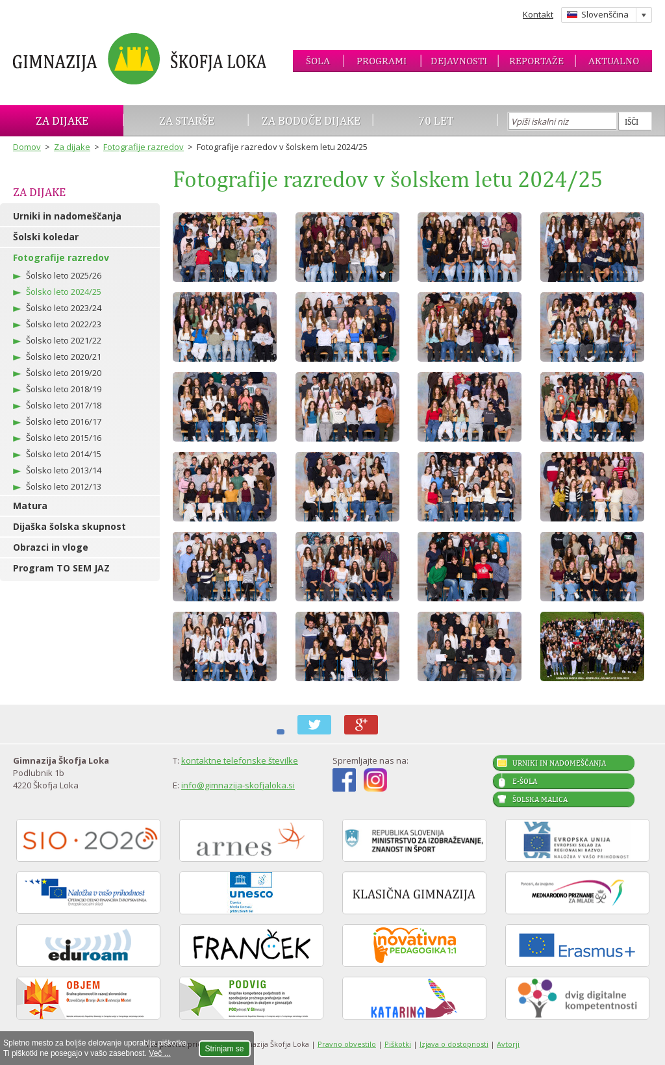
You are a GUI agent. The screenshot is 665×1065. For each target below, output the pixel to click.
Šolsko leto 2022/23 (63, 324)
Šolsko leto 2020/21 (63, 356)
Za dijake (62, 120)
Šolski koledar (46, 237)
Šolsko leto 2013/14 (63, 470)
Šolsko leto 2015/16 (63, 438)
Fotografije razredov (143, 147)
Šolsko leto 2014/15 (63, 454)
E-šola (524, 781)
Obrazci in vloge (50, 547)
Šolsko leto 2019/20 (63, 373)
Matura (30, 505)
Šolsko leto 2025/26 (63, 275)
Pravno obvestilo (347, 1044)
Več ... (159, 1053)
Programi (382, 61)
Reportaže (536, 61)
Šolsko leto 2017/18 (63, 405)
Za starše (186, 120)
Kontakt (538, 14)
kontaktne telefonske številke (239, 760)
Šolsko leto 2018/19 (63, 389)
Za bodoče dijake (311, 120)
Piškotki (397, 1044)
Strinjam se (224, 1048)
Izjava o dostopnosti (454, 1044)
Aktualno (613, 61)
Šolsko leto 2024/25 (63, 291)
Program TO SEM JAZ (61, 568)
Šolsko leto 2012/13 (63, 486)
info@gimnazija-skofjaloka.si (238, 785)
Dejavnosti (459, 61)
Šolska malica (540, 799)
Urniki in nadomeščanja (67, 216)
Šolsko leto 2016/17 (63, 421)
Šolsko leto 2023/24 (63, 308)
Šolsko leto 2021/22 (63, 340)
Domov (27, 147)
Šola (318, 61)
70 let (436, 120)
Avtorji (508, 1044)
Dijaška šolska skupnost (69, 526)
